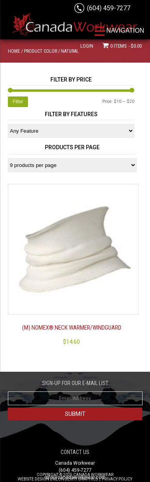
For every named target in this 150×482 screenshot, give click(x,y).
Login (86, 46)
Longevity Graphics (77, 479)
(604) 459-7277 (108, 8)
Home (14, 51)
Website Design (33, 479)
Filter (18, 101)
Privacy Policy (117, 479)
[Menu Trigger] (119, 30)
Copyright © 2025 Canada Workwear (75, 475)
